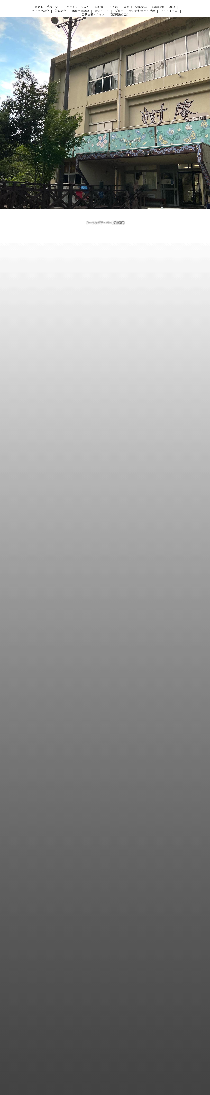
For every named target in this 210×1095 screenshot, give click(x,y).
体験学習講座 (80, 11)
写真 (172, 7)
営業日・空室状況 (135, 7)
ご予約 (113, 7)
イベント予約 (169, 11)
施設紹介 (60, 11)
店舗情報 (158, 7)
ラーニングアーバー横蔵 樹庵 (105, 222)
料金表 (99, 7)
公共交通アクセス (93, 14)
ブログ (119, 11)
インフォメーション (76, 7)
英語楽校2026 (119, 14)
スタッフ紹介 (40, 11)
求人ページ (102, 11)
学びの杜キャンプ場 (142, 11)
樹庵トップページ (46, 7)
